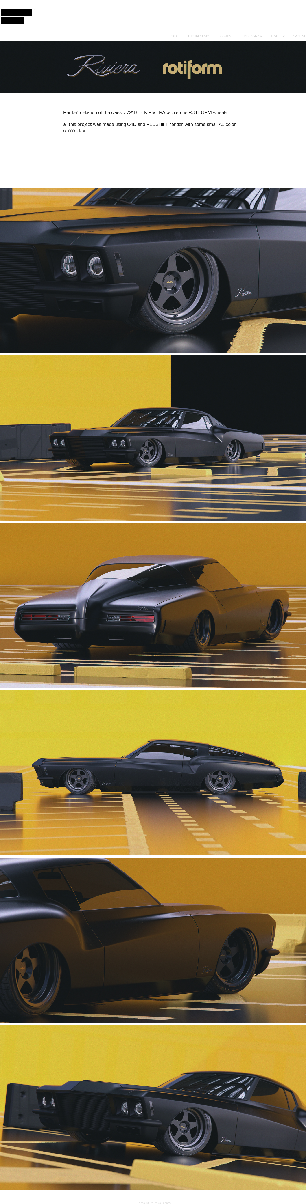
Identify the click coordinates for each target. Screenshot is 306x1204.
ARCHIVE (299, 36)
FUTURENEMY (198, 36)
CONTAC (226, 36)
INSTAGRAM (253, 36)
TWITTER (278, 36)
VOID (173, 36)
